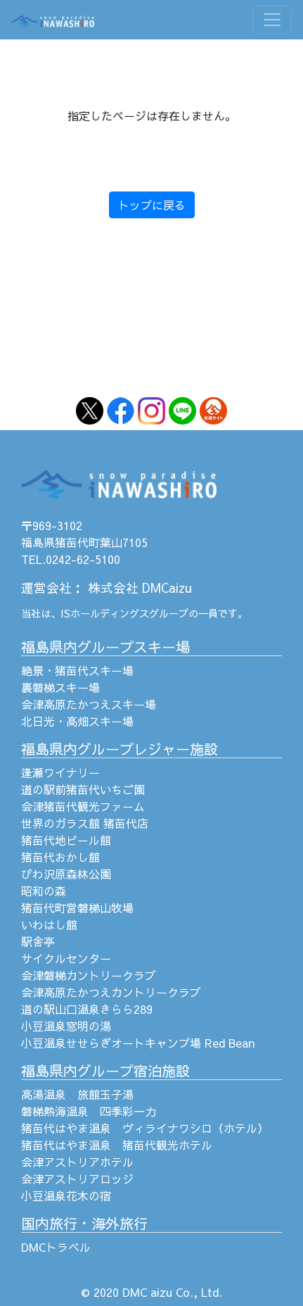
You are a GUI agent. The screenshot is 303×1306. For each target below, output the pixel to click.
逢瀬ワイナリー (60, 772)
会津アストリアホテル (77, 1161)
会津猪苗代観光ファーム (83, 806)
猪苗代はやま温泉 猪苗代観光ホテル (116, 1145)
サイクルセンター (66, 958)
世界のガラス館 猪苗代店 (84, 823)
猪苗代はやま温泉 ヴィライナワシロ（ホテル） (145, 1128)
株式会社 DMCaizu (140, 587)
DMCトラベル (56, 1247)
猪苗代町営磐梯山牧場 (77, 907)
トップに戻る (152, 205)
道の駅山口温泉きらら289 (87, 1009)
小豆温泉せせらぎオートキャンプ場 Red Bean (137, 1042)
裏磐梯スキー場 (60, 687)
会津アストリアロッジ (77, 1178)
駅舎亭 (38, 941)
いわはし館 (49, 924)
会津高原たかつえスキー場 (88, 704)
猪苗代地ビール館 (66, 840)
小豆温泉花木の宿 (66, 1195)
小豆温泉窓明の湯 (66, 1026)
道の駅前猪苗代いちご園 (83, 789)
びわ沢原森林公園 (66, 873)
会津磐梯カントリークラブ (88, 975)
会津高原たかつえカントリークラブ (111, 992)
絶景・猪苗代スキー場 (77, 670)
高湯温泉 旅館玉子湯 (77, 1094)
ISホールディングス (104, 613)
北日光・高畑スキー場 (77, 721)
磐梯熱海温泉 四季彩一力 (88, 1111)
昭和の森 (43, 890)
